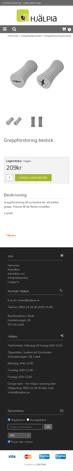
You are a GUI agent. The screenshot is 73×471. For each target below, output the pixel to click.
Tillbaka (11, 235)
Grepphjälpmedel (31, 35)
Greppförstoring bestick (57, 35)
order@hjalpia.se (29, 300)
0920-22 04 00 (28, 307)
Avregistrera (38, 420)
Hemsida (13, 35)
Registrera (18, 420)
